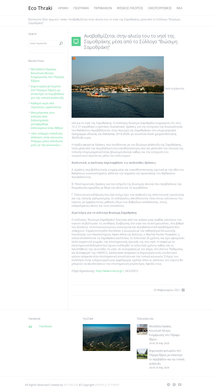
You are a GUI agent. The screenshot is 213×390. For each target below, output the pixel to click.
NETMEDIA (71, 385)
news (63, 19)
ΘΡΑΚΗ (40, 8)
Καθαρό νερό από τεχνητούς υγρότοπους (46, 105)
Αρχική (53, 19)
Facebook (45, 326)
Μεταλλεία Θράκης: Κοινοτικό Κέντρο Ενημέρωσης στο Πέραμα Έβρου (47, 75)
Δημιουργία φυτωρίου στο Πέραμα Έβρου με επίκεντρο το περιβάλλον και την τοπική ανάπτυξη (47, 92)
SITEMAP (113, 385)
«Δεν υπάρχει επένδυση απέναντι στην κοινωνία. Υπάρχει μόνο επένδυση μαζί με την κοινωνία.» (47, 139)
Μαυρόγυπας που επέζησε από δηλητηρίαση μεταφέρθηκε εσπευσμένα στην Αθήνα (47, 120)
